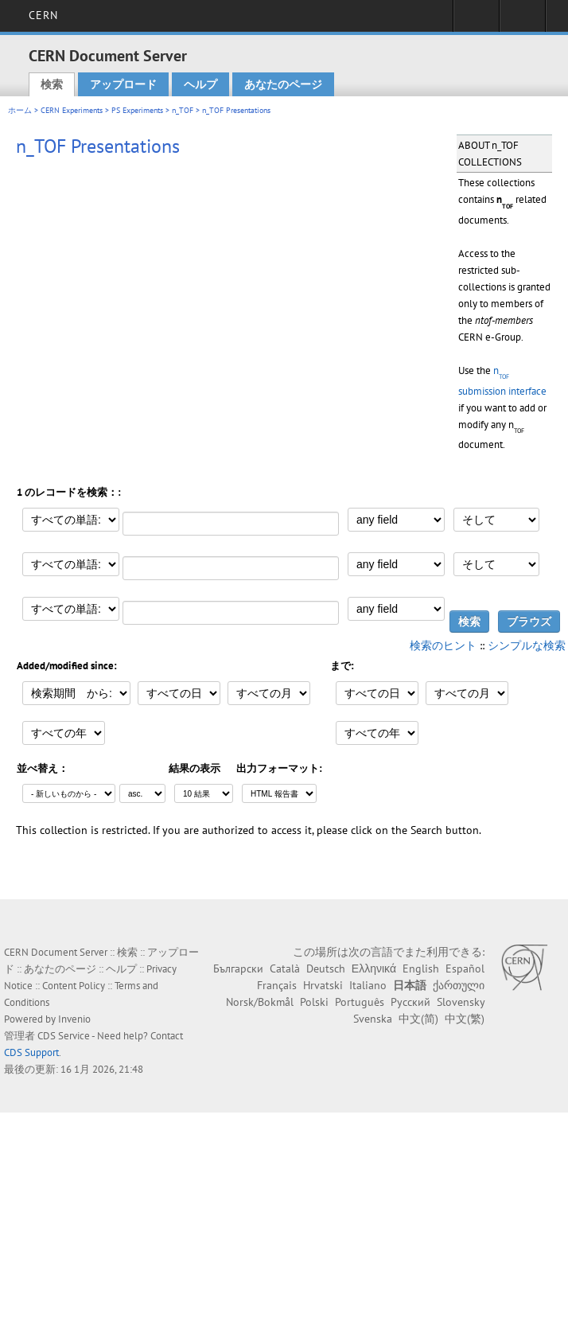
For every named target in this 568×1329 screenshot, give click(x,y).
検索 (52, 84)
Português (359, 1002)
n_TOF (182, 110)
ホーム (20, 110)
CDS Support (31, 1052)
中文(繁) (464, 1018)
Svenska (372, 1018)
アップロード (123, 84)
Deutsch (325, 968)
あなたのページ (283, 84)
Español (464, 968)
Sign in (476, 20)
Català (285, 968)
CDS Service (63, 1036)
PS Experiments (137, 110)
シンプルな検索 (527, 645)
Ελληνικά (374, 968)
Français (277, 985)
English (421, 968)
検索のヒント (443, 645)
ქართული (458, 985)
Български (238, 968)
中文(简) (418, 1018)
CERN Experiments (72, 110)
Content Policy (73, 985)
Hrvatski (323, 985)
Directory (522, 20)
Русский (410, 1002)
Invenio (74, 1019)
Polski (314, 1002)
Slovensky (460, 1002)
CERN (43, 15)
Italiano (368, 985)
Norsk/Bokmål (260, 1002)
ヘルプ (200, 84)
